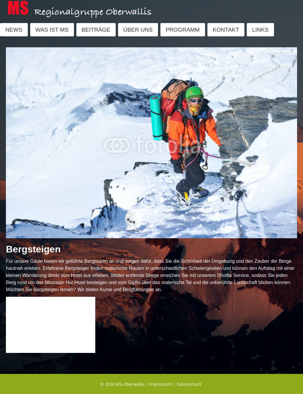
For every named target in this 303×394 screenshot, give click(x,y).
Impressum (160, 384)
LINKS (260, 30)
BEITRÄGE (96, 30)
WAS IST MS (52, 30)
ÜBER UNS (138, 30)
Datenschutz (189, 384)
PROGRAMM (183, 30)
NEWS (13, 30)
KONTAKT (226, 30)
